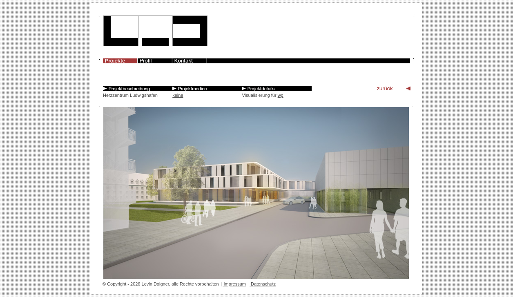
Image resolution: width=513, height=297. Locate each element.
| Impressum (233, 283)
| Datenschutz (262, 283)
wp (280, 95)
